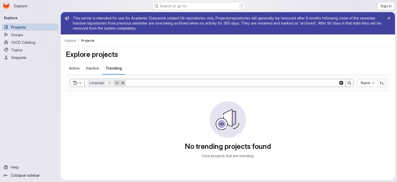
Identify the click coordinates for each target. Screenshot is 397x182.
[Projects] (30, 27)
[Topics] (30, 49)
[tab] (74, 68)
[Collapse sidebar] (30, 175)
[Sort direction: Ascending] (382, 83)
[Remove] (123, 83)
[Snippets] (30, 57)
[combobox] (368, 83)
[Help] (30, 167)
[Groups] (30, 34)
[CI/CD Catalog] (30, 42)
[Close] (389, 18)
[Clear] (341, 83)
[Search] (232, 83)
